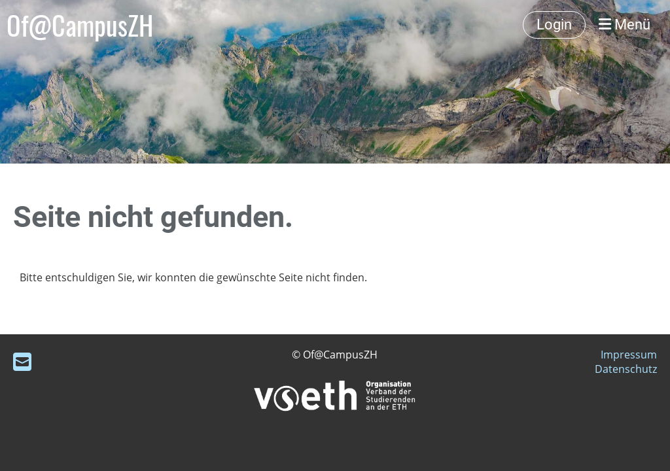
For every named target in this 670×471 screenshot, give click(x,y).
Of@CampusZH (80, 25)
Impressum (629, 354)
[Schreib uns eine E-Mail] (22, 361)
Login (554, 24)
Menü (624, 24)
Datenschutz (626, 369)
